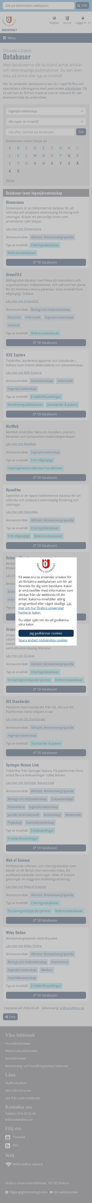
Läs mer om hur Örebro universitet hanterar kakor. (45, 608)
